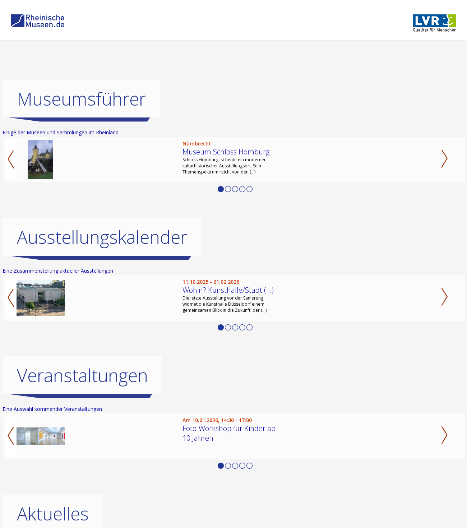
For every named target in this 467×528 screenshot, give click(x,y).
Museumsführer (81, 99)
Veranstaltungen (82, 375)
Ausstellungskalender (102, 237)
